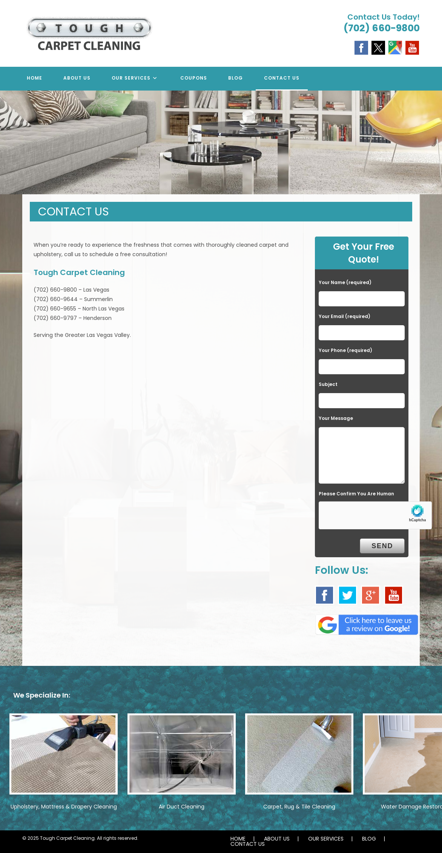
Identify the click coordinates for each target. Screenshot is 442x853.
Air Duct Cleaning (181, 806)
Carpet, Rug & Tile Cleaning (299, 806)
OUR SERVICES (326, 838)
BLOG (369, 838)
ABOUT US (277, 838)
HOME (238, 838)
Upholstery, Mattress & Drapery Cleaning (64, 806)
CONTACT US (247, 844)
